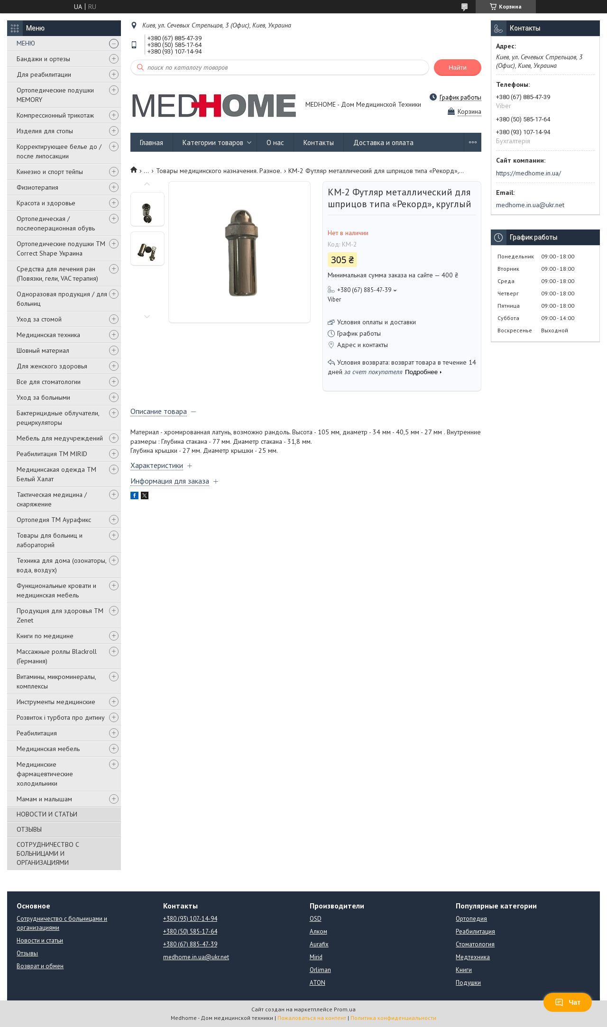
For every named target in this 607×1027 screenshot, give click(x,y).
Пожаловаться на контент (311, 1017)
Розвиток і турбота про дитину (61, 717)
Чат (567, 1002)
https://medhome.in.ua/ (528, 173)
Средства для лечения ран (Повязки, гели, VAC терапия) (57, 274)
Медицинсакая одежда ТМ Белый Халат (56, 474)
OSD (316, 919)
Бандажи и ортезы (43, 59)
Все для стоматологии (49, 381)
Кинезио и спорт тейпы (50, 171)
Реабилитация (37, 733)
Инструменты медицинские (56, 701)
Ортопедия (471, 919)
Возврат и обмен (40, 966)
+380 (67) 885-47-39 (190, 944)
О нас (275, 142)
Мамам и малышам (44, 799)
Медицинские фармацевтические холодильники (45, 774)
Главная (151, 142)
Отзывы (27, 953)
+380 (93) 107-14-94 (190, 919)
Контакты (319, 142)
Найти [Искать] (458, 67)
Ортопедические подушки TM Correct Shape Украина (61, 248)
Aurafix (319, 944)
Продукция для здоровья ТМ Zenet (60, 615)
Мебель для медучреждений (60, 438)
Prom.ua (345, 1009)
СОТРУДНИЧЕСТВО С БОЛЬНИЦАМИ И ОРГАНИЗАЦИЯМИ (48, 853)
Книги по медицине (45, 636)
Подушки (468, 983)
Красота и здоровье (46, 203)
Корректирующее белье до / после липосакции (59, 151)
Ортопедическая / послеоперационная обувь (56, 223)
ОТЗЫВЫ (29, 829)
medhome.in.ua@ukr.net (530, 205)
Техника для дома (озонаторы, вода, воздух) (61, 565)
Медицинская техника (48, 334)
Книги (464, 970)
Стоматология (475, 944)
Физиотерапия (37, 187)
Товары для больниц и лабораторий (50, 540)
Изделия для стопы (45, 131)
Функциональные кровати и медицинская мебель (56, 590)
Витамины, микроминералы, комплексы (56, 681)
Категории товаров (213, 142)
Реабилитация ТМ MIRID (52, 453)
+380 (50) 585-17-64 (190, 931)
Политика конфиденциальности (393, 1017)
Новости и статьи (40, 940)
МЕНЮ (26, 43)
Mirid (316, 957)
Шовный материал (43, 350)
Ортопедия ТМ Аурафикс (54, 519)
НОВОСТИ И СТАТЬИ (47, 814)
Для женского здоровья (52, 366)
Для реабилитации (44, 74)
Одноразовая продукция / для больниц (62, 299)
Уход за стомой (39, 319)
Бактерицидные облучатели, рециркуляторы (58, 418)
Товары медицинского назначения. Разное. (219, 170)
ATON (317, 983)
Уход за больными (43, 397)
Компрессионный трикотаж (55, 115)
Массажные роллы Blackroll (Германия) (57, 656)
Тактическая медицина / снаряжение (52, 499)
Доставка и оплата (383, 142)
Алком (318, 931)
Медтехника (473, 957)
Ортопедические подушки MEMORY (55, 95)
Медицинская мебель (48, 748)
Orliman (320, 970)
